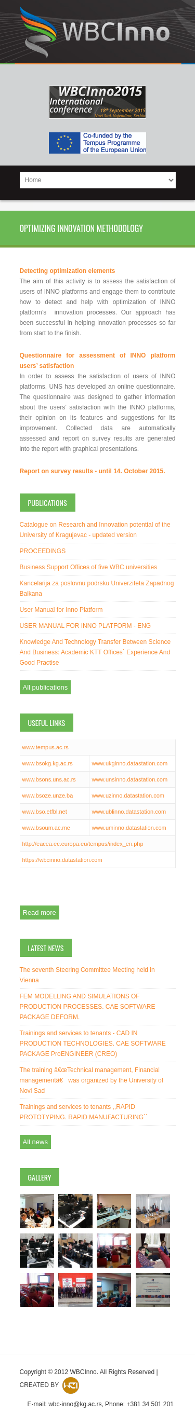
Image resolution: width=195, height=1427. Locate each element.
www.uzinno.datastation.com (128, 795)
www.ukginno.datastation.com (130, 763)
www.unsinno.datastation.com (130, 779)
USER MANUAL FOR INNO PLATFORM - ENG (85, 625)
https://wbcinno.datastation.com (62, 860)
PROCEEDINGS (43, 551)
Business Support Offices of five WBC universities (89, 567)
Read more (39, 912)
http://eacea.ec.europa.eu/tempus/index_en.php (83, 844)
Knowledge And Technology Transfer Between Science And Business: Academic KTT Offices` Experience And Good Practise (95, 652)
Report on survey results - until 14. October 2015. (92, 471)
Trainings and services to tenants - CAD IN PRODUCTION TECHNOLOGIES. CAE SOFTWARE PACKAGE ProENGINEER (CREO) (93, 1044)
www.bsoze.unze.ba (47, 795)
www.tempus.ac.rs (45, 747)
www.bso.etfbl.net (44, 811)
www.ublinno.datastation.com (129, 811)
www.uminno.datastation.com (129, 828)
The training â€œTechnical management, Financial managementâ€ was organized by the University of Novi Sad (91, 1080)
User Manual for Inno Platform (61, 609)
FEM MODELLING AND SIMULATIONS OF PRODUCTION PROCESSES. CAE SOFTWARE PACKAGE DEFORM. (87, 1007)
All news (35, 1142)
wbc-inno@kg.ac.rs (74, 1404)
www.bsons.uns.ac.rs (49, 779)
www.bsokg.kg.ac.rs (47, 763)
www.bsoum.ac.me (46, 828)
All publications (45, 687)
